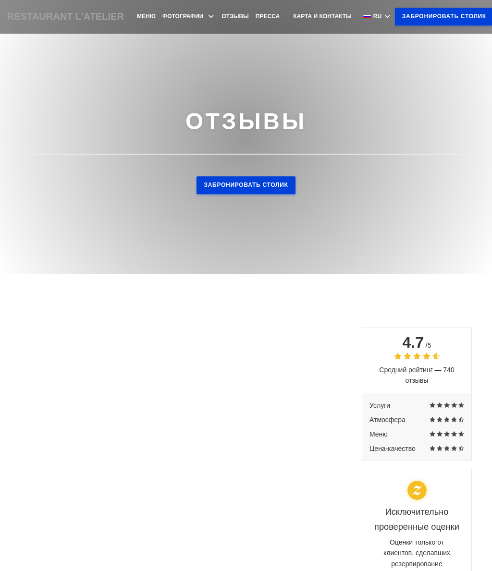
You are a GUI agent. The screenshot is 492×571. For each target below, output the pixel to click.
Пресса (268, 16)
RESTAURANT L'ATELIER (65, 16)
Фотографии (188, 16)
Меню (146, 16)
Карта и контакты (322, 16)
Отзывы (235, 16)
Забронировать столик (246, 185)
